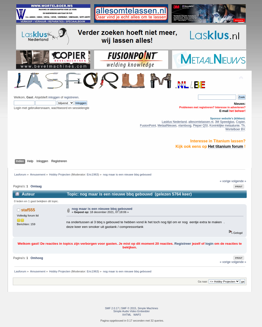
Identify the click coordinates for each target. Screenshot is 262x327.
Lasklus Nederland (174, 122)
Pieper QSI (200, 125)
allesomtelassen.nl (200, 122)
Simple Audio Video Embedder (131, 311)
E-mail (223, 111)
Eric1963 (92, 174)
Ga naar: (203, 281)
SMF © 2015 (128, 308)
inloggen (54, 97)
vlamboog (184, 125)
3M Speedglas (224, 122)
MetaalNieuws (167, 125)
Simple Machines (148, 308)
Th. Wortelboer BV (235, 127)
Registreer (182, 243)
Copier (240, 122)
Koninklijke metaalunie (224, 125)
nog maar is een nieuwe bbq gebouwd (102, 209)
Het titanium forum (225, 146)
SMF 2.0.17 (112, 308)
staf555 (28, 210)
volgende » (238, 181)
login (209, 243)
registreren (71, 97)
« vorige (225, 181)
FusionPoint (148, 125)
